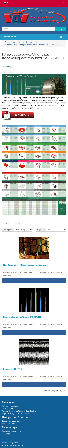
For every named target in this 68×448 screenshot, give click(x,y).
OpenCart (14, 443)
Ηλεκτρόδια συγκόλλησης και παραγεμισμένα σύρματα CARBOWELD (30, 45)
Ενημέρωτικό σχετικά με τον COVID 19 (16, 414)
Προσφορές (6, 434)
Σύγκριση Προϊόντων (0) (12, 224)
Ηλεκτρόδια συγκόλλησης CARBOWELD (22, 317)
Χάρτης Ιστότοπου (9, 423)
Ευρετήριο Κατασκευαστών (12, 431)
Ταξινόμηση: (7, 230)
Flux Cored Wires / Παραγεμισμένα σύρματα (24, 265)
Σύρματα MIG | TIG (12, 369)
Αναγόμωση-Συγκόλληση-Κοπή (23, 42)
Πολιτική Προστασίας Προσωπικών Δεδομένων (19, 411)
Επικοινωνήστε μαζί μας (11, 421)
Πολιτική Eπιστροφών (10, 406)
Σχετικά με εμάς (7, 408)
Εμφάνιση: (41, 230)
